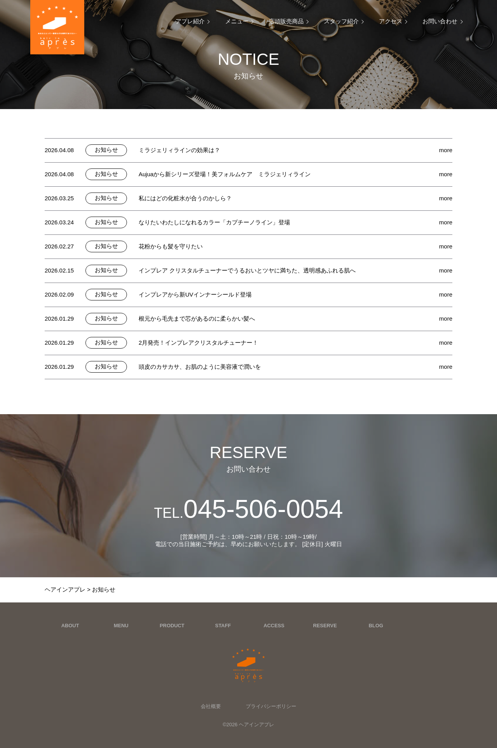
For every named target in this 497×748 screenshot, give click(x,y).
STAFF (223, 625)
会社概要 (211, 706)
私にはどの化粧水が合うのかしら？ (185, 198)
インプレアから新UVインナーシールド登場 (195, 294)
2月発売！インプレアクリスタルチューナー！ (198, 342)
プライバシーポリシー (271, 706)
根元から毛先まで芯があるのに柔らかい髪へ (197, 318)
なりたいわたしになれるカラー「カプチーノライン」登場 (214, 222)
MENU (121, 625)
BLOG (376, 625)
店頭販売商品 (286, 21)
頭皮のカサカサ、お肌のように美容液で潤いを (200, 366)
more (445, 150)
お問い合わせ (439, 21)
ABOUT (70, 625)
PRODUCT (172, 625)
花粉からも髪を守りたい (171, 246)
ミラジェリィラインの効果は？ (179, 150)
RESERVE (325, 625)
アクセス (390, 21)
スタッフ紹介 (341, 21)
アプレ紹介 (190, 21)
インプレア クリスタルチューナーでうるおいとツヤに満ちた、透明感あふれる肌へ (247, 270)
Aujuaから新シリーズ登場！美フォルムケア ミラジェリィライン (225, 174)
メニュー (236, 21)
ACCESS (274, 625)
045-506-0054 (248, 509)
